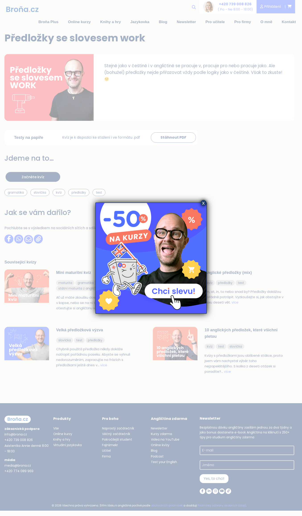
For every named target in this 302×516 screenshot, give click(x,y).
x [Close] (203, 203)
